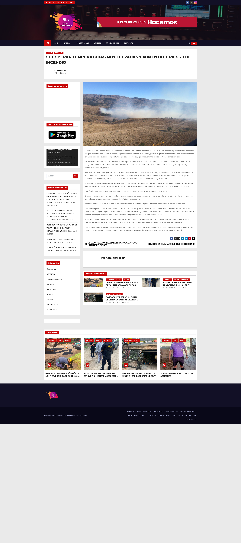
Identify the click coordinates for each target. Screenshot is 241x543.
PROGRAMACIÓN (83, 43)
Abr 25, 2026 (111, 288)
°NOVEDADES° (158, 412)
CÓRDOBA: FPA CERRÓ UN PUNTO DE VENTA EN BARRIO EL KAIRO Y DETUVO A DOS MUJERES (62, 228)
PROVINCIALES (58, 53)
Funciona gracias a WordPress (55, 415)
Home (129, 412)
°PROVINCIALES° (190, 415)
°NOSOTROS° (147, 412)
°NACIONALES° (178, 415)
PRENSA (50, 299)
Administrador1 (63, 70)
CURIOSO (97, 43)
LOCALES (50, 284)
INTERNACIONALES (54, 279)
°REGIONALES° (191, 419)
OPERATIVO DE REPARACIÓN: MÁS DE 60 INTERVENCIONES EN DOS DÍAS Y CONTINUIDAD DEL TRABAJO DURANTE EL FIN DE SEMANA (62, 377)
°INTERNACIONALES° (164, 415)
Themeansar (83, 415)
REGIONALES (52, 310)
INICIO (56, 43)
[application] (62, 157)
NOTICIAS (67, 43)
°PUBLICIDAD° (170, 412)
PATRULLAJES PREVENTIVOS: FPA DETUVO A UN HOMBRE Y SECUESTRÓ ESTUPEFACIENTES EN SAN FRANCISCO (101, 377)
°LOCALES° (137, 412)
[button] (189, 43)
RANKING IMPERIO (112, 43)
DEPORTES (51, 274)
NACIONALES (52, 289)
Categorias (51, 269)
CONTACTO (129, 43)
